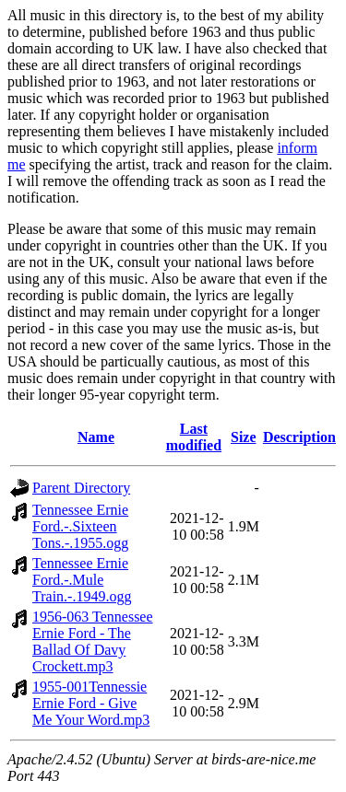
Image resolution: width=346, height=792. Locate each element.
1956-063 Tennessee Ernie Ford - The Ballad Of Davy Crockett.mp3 (92, 641)
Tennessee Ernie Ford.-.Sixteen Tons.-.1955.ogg (80, 526)
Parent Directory (81, 487)
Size (244, 437)
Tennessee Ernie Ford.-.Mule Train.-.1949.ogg (81, 579)
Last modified (193, 437)
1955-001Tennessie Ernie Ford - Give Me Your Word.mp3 (90, 703)
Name (96, 437)
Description (299, 437)
